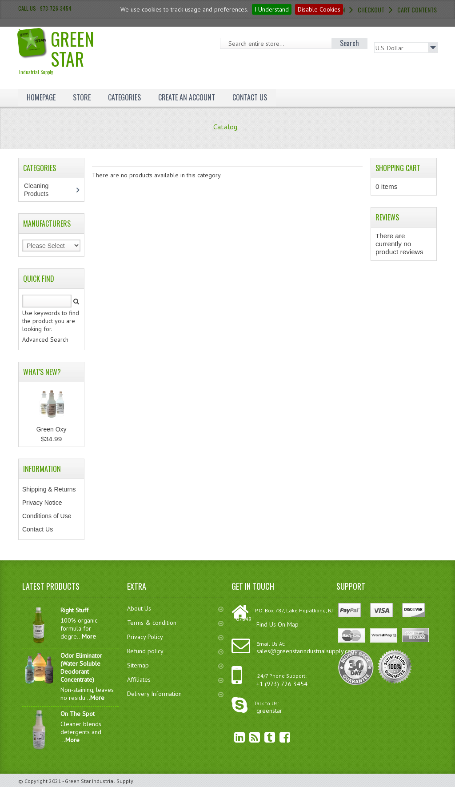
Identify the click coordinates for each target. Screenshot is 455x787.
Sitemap (175, 665)
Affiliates (175, 679)
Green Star (68, 50)
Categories (124, 97)
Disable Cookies (319, 9)
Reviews (387, 217)
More (89, 636)
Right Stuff (74, 610)
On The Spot (77, 714)
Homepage (41, 97)
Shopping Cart (397, 168)
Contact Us (249, 97)
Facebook (278, 737)
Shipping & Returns (49, 489)
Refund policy (175, 651)
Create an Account (186, 97)
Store (82, 97)
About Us (175, 608)
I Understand (272, 9)
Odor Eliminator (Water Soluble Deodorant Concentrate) (81, 667)
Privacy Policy (175, 637)
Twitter (263, 737)
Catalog (225, 126)
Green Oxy (51, 429)
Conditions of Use (47, 515)
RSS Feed (248, 737)
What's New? (42, 372)
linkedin (232, 737)
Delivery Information (175, 694)
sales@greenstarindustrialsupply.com (306, 651)
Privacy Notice (42, 502)
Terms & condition (175, 623)
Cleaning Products (41, 189)
